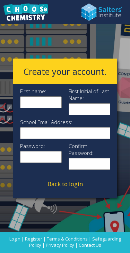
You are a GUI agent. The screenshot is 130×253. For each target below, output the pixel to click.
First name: (33, 91)
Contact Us (90, 245)
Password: (32, 145)
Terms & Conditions (67, 239)
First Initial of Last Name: (89, 95)
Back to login (65, 184)
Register (33, 239)
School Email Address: (46, 122)
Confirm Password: (81, 149)
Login (14, 239)
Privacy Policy (60, 245)
